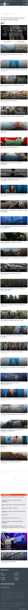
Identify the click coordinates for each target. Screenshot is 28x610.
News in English (3, 599)
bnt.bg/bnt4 (16, 579)
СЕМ (8, 606)
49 (2, 473)
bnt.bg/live (16, 574)
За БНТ (2, 592)
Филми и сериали (21, 592)
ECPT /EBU (12, 606)
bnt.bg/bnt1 (3, 577)
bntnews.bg (3, 574)
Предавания (7, 13)
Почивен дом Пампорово (18, 597)
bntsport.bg (16, 572)
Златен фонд (15, 592)
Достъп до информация (10, 595)
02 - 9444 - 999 (5, 587)
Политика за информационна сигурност (18, 604)
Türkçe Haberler (9, 599)
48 (24, 471)
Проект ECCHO (17, 606)
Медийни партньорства (9, 597)
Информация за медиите (20, 595)
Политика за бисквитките (5, 604)
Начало (2, 13)
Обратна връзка (4, 606)
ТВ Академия (3, 595)
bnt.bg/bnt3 (16, 577)
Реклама (21, 6)
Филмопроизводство (8, 592)
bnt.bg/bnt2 (3, 579)
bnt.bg (2, 572)
